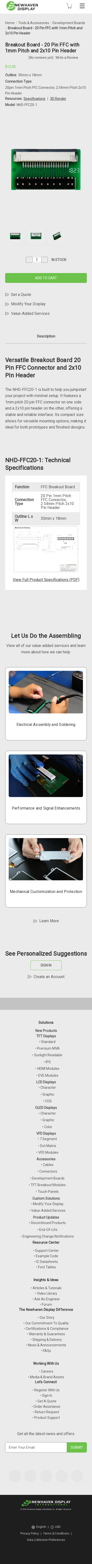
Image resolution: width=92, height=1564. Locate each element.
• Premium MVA (47, 1048)
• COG (47, 1101)
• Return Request (46, 1412)
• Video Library (46, 1293)
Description (46, 336)
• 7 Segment (47, 1139)
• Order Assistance (46, 1407)
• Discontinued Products (47, 1223)
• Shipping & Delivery (46, 1340)
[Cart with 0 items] (69, 6)
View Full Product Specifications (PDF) (46, 579)
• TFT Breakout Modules (47, 1185)
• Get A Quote (46, 1401)
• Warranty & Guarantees (46, 1334)
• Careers (46, 1371)
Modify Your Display (28, 304)
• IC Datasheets (46, 1262)
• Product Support (46, 1418)
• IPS (47, 1062)
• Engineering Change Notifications (47, 1236)
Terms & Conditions (56, 1533)
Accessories (46, 1159)
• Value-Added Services (47, 1210)
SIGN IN (46, 965)
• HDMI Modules (47, 1069)
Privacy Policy (29, 1533)
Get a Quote (21, 294)
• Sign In (46, 1395)
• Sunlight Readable (47, 1055)
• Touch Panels (47, 1192)
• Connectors (47, 1171)
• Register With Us (46, 1390)
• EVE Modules (47, 1075)
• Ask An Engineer (46, 1299)
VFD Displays (46, 1133)
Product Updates (46, 1217)
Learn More (49, 921)
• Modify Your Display (47, 1204)
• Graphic (47, 1094)
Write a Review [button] (66, 58)
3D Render (58, 99)
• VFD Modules (47, 1152)
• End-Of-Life (47, 1230)
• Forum (46, 1304)
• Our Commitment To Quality (46, 1323)
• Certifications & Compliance (46, 1329)
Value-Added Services (30, 313)
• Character (47, 1087)
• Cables (47, 1165)
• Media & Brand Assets (46, 1377)
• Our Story (46, 1317)
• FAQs (46, 1351)
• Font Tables (46, 1267)
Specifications (34, 99)
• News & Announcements (46, 1345)
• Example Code (46, 1256)
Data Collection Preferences (46, 1540)
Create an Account (49, 976)
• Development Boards (47, 1178)
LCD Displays (46, 1082)
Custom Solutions (46, 1198)
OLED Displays (46, 1108)
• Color (47, 1127)
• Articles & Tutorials (46, 1288)
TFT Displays (46, 1036)
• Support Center (46, 1251)
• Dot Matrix (47, 1146)
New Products (46, 1031)
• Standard (47, 1042)
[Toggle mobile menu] (82, 6)
